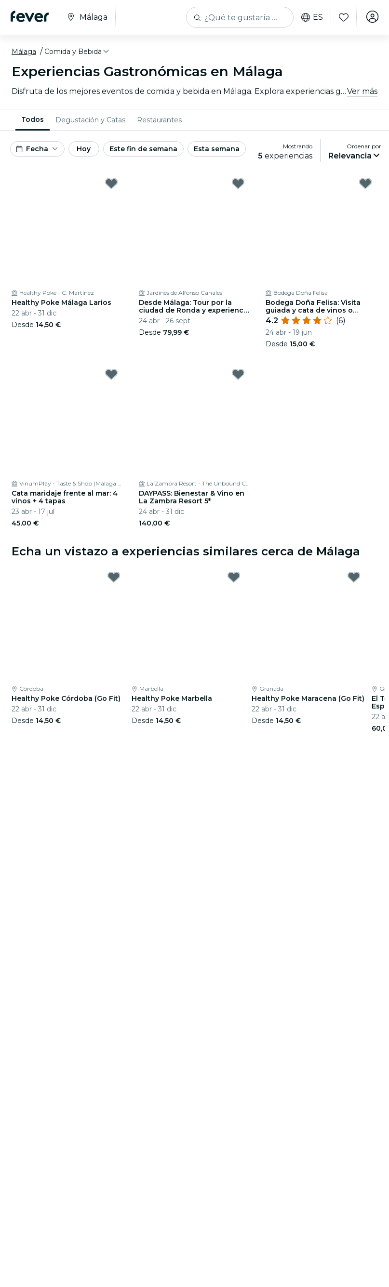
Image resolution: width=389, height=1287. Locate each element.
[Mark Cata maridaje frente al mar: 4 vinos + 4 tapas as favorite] (111, 374)
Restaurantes (159, 120)
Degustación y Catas (90, 120)
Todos (32, 119)
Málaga (24, 51)
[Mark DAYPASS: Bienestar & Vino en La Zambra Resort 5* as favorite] (238, 374)
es (310, 17)
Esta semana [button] (217, 148)
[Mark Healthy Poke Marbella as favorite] (234, 577)
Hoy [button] (84, 148)
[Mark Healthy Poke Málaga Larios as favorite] (111, 183)
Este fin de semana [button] (143, 148)
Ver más (362, 91)
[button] (77, 51)
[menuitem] (32, 120)
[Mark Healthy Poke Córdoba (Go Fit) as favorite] (113, 577)
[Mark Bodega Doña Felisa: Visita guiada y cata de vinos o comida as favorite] (365, 183)
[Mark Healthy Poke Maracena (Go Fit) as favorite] (354, 577)
